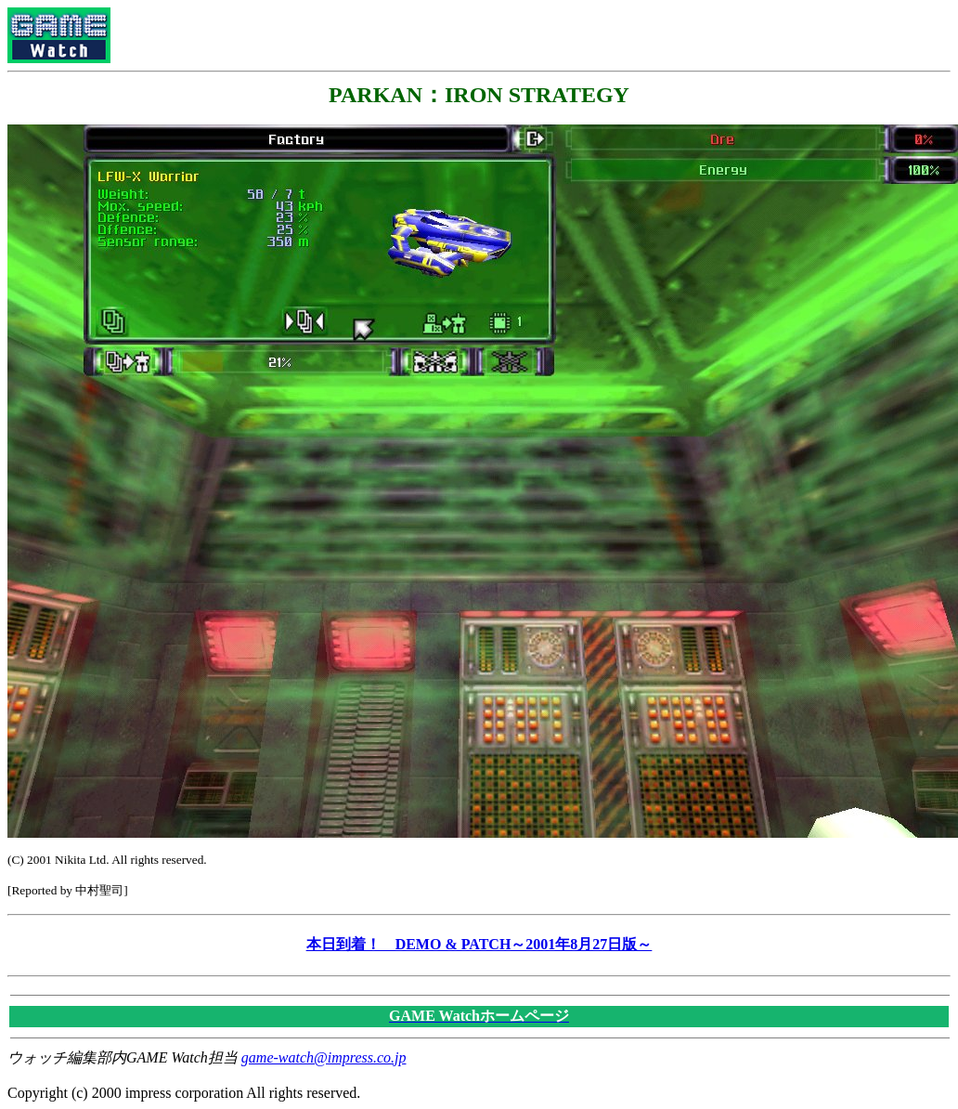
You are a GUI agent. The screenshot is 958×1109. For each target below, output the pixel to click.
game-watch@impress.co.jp (324, 1057)
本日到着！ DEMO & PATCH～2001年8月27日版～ (479, 944)
